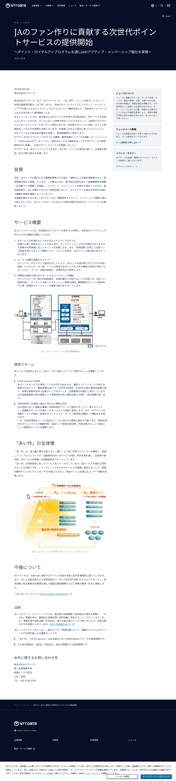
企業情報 (35, 5)
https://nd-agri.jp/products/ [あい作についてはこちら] (53, 594)
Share (166, 16)
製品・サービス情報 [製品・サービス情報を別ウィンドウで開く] (88, 5)
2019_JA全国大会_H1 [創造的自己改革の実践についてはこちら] (60, 624)
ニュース (72, 5)
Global (26, 730)
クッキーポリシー (93, 773)
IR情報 (48, 5)
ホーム (16, 23)
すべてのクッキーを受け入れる (156, 776)
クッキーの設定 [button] (46, 773)
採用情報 (61, 5)
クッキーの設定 (122, 776)
